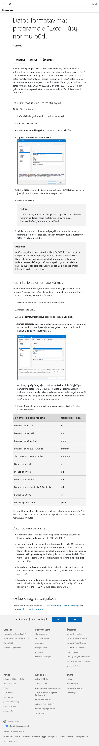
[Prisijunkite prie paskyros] (94, 3)
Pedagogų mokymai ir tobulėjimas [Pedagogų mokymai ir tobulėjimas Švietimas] (78, 657)
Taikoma (18, 45)
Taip (59, 619)
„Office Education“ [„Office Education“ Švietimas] (73, 652)
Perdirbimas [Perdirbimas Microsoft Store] (39, 652)
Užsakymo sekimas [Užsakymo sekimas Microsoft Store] (41, 647)
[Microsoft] (49, 2)
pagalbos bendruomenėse (31, 608)
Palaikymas (7, 10)
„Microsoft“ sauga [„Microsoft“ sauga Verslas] (9, 683)
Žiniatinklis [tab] (48, 59)
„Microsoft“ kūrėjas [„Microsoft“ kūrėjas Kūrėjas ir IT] (41, 679)
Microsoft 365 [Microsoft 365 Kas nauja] (8, 643)
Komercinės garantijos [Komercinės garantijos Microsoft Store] (43, 657)
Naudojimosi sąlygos (39, 737)
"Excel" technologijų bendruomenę (61, 605)
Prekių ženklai (53, 737)
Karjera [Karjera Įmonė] (69, 679)
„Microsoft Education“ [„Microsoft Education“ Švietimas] (74, 634)
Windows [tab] (20, 59)
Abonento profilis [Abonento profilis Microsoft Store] (41, 634)
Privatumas (26, 737)
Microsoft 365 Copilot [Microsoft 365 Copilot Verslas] (10, 706)
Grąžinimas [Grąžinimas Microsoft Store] (39, 643)
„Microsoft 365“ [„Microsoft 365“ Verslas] (8, 697)
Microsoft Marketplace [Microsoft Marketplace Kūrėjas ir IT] (43, 699)
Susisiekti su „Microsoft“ (12, 737)
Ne (75, 619)
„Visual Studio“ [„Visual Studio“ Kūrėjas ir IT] (40, 713)
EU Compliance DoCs (82, 737)
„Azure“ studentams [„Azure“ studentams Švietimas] (74, 666)
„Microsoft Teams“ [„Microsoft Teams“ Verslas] (9, 711)
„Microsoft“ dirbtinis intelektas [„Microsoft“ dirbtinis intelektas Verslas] (13, 679)
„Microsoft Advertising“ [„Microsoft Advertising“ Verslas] (11, 702)
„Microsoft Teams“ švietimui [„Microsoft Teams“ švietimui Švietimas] (76, 643)
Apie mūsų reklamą (66, 737)
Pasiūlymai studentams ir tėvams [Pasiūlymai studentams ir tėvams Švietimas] (78, 661)
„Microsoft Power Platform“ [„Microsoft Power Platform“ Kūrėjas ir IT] (44, 704)
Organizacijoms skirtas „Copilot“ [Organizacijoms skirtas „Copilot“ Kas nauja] (14, 634)
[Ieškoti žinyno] (10, 3)
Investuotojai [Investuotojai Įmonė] (71, 693)
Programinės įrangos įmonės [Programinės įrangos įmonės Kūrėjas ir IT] (45, 709)
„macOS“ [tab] (33, 59)
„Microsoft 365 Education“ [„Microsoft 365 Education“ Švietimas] (76, 647)
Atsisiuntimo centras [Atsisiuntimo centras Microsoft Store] (42, 638)
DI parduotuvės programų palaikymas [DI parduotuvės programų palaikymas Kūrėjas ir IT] (48, 688)
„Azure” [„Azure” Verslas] (6, 688)
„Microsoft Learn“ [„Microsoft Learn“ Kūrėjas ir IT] (41, 683)
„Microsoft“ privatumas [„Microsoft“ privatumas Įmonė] (75, 688)
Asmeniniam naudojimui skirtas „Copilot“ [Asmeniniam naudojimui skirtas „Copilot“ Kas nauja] (17, 638)
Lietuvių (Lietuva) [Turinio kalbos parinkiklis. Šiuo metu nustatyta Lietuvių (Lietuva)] (13, 721)
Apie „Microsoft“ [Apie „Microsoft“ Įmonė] (72, 683)
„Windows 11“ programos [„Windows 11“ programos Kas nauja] (12, 647)
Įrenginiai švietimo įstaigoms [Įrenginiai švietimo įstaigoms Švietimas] (77, 638)
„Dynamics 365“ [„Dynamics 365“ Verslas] (8, 693)
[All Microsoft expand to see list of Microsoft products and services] (3, 3)
